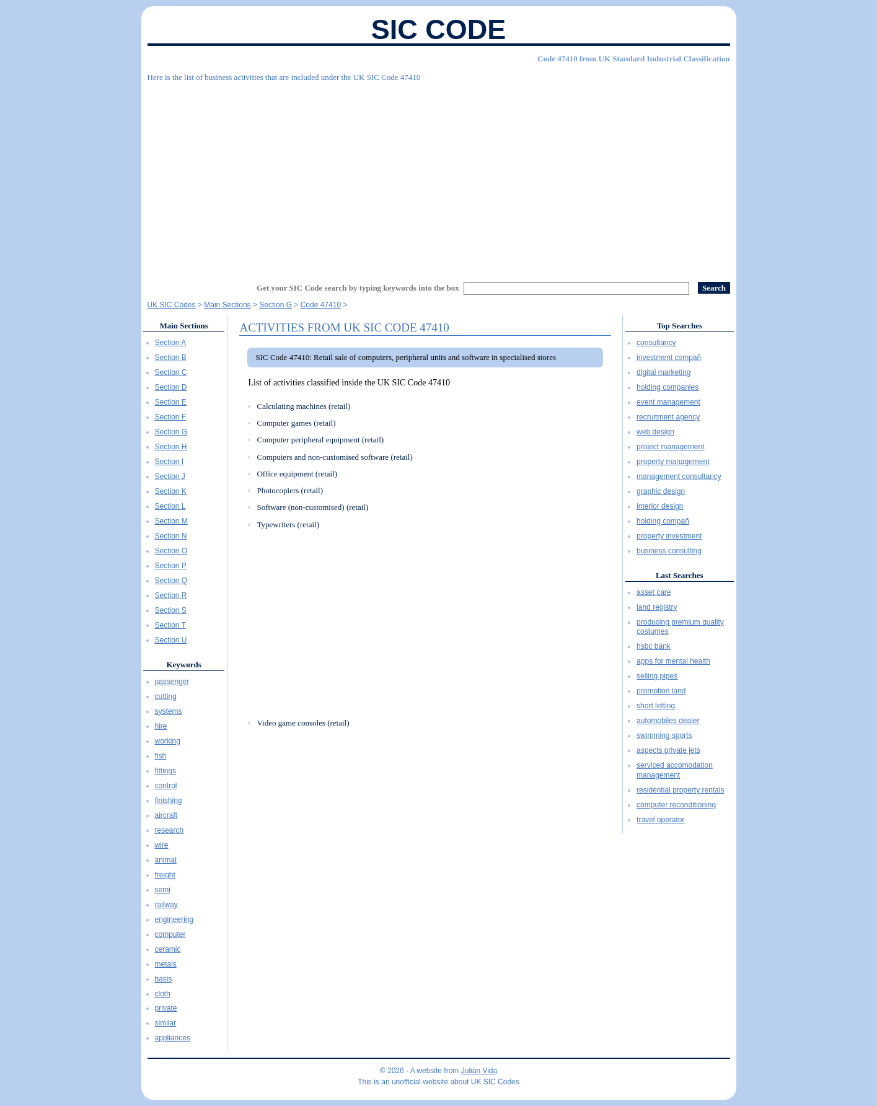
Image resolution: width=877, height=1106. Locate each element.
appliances (172, 1038)
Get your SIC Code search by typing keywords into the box (358, 287)
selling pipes (657, 676)
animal (166, 860)
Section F (171, 417)
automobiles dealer (668, 720)
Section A (171, 342)
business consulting (669, 550)
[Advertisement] (439, 176)
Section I (169, 461)
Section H (171, 446)
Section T (170, 625)
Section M (171, 521)
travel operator (660, 819)
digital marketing (663, 372)
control (166, 785)
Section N (171, 536)
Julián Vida (479, 1070)
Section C (171, 372)
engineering (174, 919)
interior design (660, 506)
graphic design (661, 491)
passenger (172, 681)
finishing (168, 800)
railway (166, 904)
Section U (171, 640)
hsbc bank (654, 646)
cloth (162, 994)
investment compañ (669, 357)
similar (166, 1023)
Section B (171, 357)
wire (162, 845)
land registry (657, 607)
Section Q (171, 580)
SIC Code (438, 29)
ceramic (168, 949)
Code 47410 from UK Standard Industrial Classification (633, 58)
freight (165, 875)
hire (161, 726)
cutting (166, 696)
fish (161, 756)
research (169, 830)
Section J (170, 476)
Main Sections (183, 325)
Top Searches (679, 325)
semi (162, 889)
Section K (171, 491)
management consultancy (679, 476)
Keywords (183, 664)
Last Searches (679, 575)
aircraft (166, 815)
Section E (171, 402)
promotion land (661, 691)
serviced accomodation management (675, 770)
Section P (171, 565)
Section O (171, 550)
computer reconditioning (676, 805)
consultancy (656, 342)
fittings (166, 770)
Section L (170, 506)
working (167, 741)
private (166, 1008)
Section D (171, 387)
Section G (171, 432)
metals (166, 964)
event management (668, 402)
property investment (669, 536)
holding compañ (663, 521)
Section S (171, 610)
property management (673, 461)
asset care (654, 592)
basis (163, 979)
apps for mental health (673, 661)
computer (170, 934)
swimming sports (664, 735)
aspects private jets (668, 750)
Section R (171, 595)
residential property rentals (680, 790)
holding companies (668, 387)
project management (670, 446)
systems (168, 711)
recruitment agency (668, 417)
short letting (656, 705)
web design (655, 432)
